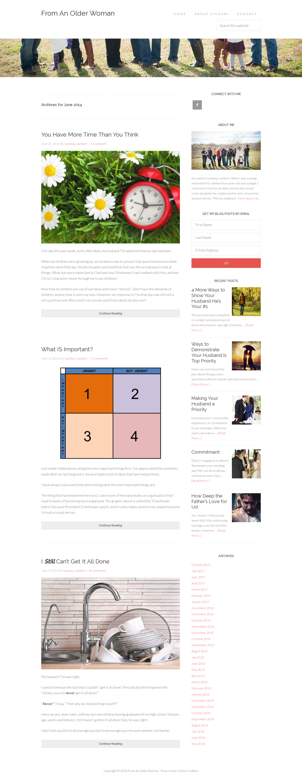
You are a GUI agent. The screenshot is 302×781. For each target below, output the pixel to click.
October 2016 (201, 620)
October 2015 (201, 639)
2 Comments (99, 358)
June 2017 (198, 577)
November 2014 (202, 706)
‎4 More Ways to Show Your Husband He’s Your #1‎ (208, 298)
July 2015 (197, 657)
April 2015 (198, 676)
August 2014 (199, 725)
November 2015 (202, 632)
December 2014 (202, 700)
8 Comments (97, 570)
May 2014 (198, 744)
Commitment (205, 452)
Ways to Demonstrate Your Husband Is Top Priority (208, 352)
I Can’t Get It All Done (75, 561)
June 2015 (198, 663)
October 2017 (201, 565)
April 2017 (198, 583)
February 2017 (201, 595)
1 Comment (98, 143)
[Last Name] (226, 238)
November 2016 (202, 614)
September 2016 (202, 626)
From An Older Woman (78, 13)
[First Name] (226, 225)
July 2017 (197, 571)
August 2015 (199, 651)
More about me (248, 198)
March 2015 (199, 682)
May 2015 (198, 669)
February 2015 (201, 688)
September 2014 (202, 719)
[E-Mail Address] (226, 250)
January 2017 (200, 602)
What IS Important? (67, 349)
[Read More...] (200, 384)
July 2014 (197, 731)
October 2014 (201, 713)
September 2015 (202, 645)
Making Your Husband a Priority (204, 403)
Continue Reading (110, 313)
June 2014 (198, 737)
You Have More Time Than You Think (89, 134)
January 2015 (200, 694)
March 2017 (199, 589)
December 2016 (202, 608)
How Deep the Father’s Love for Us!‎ (209, 501)
